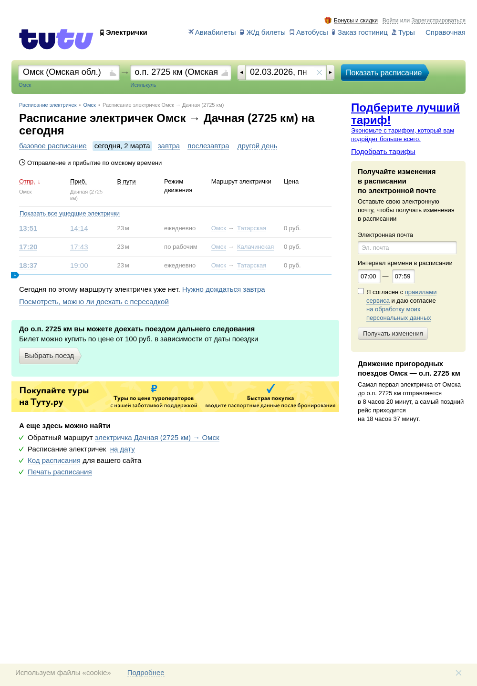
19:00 (79, 265)
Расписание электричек (48, 105)
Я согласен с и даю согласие (401, 305)
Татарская (251, 228)
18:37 (28, 265)
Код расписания (54, 460)
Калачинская (255, 246)
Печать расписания (60, 472)
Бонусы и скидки (356, 21)
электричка (157, 437)
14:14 (79, 228)
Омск (89, 105)
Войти (391, 21)
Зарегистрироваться (439, 21)
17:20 (28, 247)
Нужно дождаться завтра (223, 289)
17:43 (79, 247)
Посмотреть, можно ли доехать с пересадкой (94, 302)
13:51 (28, 228)
